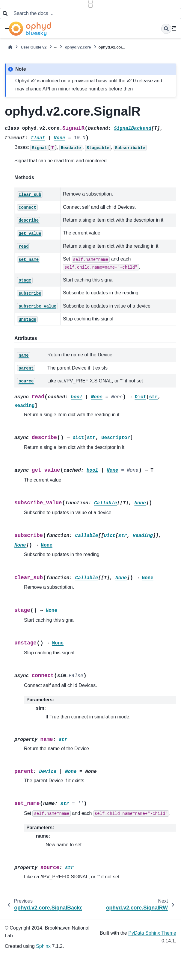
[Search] (166, 29)
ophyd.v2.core (78, 47)
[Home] (10, 47)
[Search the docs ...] (95, 13)
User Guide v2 (33, 47)
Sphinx (43, 946)
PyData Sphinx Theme (152, 933)
